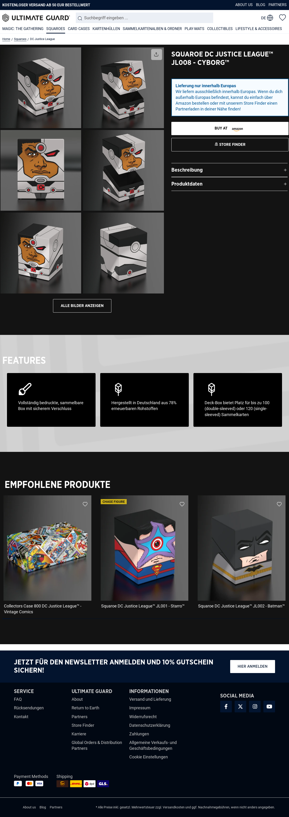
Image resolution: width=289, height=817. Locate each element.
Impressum (139, 707)
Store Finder (83, 725)
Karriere (79, 733)
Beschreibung (187, 170)
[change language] (267, 18)
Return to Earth (85, 707)
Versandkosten (174, 807)
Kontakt (21, 716)
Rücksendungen (29, 707)
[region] (144, 556)
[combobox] (144, 18)
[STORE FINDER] (230, 128)
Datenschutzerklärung (149, 725)
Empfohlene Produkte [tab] (57, 485)
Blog (260, 5)
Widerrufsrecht (143, 716)
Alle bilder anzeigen (82, 306)
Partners (278, 5)
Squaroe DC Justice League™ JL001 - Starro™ (143, 606)
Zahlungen (139, 733)
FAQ (18, 699)
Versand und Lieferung (150, 699)
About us (244, 5)
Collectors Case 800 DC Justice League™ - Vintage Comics (42, 609)
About (77, 699)
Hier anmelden (253, 666)
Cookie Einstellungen (148, 756)
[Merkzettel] (282, 17)
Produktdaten (187, 184)
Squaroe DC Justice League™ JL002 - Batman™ (241, 606)
